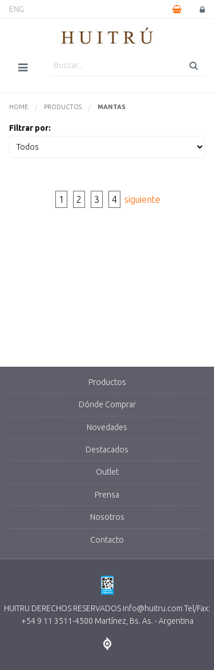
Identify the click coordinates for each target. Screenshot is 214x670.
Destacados (107, 449)
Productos (63, 106)
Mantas (112, 106)
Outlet (107, 471)
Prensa (107, 494)
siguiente (142, 199)
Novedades (107, 427)
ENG (16, 9)
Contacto (107, 539)
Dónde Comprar (107, 404)
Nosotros (107, 516)
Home (18, 106)
